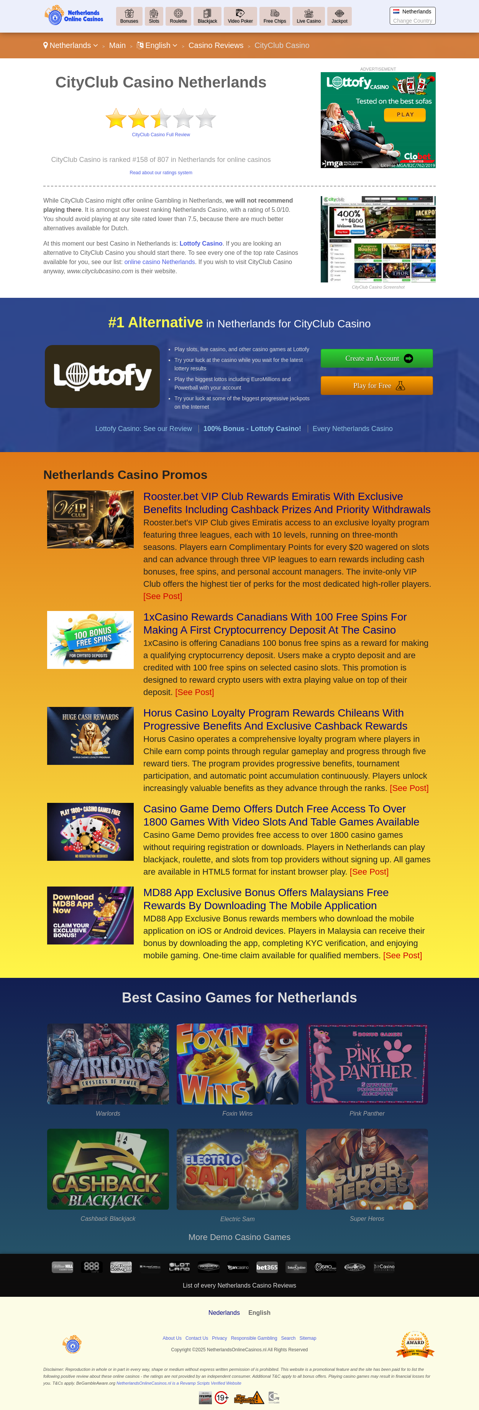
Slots (154, 21)
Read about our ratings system (161, 172)
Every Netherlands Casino (353, 440)
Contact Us (196, 1338)
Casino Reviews (216, 45)
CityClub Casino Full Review (161, 134)
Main (117, 45)
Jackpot (339, 21)
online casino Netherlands (160, 262)
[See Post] (162, 596)
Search (288, 1338)
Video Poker (240, 21)
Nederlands (224, 1312)
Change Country (412, 21)
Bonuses (129, 21)
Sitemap (307, 1338)
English (157, 45)
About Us (172, 1338)
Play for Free (384, 384)
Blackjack (207, 21)
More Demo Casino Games (240, 1237)
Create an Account (384, 359)
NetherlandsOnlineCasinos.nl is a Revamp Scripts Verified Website (178, 1383)
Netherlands (70, 45)
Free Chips (275, 21)
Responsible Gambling (254, 1338)
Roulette (178, 21)
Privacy (219, 1338)
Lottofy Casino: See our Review (143, 440)
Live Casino (309, 21)
